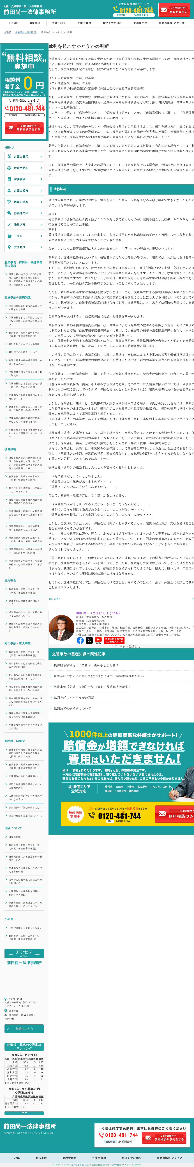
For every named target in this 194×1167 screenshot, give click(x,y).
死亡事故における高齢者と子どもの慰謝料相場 (25, 665)
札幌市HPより (19, 1107)
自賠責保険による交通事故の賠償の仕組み (25, 858)
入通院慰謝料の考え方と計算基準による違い (25, 798)
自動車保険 (15, 837)
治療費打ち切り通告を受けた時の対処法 (25, 374)
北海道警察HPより (22, 1083)
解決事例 (34, 23)
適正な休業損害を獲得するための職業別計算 (25, 786)
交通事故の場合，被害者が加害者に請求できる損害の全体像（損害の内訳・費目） (25, 753)
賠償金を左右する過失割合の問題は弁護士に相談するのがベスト (25, 627)
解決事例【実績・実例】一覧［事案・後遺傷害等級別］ (24, 334)
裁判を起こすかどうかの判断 (24, 344)
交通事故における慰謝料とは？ (25, 776)
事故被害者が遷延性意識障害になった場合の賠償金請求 (25, 715)
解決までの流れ (112, 23)
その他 (8, 918)
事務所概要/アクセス (172, 23)
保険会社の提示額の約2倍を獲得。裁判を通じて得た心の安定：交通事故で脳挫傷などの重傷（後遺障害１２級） (25, 279)
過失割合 (10, 580)
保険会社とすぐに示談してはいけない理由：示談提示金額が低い (25, 321)
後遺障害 (10, 449)
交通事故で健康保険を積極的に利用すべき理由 (25, 893)
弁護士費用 (84, 23)
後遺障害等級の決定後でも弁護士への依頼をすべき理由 (25, 551)
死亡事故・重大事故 (17, 643)
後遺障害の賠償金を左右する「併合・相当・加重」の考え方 (25, 540)
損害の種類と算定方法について (25, 815)
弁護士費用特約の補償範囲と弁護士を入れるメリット (25, 362)
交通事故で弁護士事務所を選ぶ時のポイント (25, 397)
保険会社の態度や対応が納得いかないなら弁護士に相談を (25, 420)
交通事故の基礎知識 (17, 297)
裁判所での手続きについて (23, 352)
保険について (13, 828)
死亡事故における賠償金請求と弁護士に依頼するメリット (25, 677)
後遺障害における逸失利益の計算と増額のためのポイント (25, 501)
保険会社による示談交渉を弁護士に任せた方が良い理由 (25, 385)
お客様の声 (140, 23)
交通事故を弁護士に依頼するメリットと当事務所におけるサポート (25, 433)
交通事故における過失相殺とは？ (24, 602)
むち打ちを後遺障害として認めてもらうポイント (25, 490)
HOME (13, 23)
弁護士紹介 (59, 23)
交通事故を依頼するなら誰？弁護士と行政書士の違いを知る (25, 408)
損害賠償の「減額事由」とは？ (25, 807)
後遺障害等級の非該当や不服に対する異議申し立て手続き (25, 528)
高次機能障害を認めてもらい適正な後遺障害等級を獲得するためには (25, 701)
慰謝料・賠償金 (14, 740)
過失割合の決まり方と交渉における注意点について (25, 614)
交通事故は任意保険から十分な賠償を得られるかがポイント (25, 905)
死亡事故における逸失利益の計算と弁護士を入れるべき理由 (25, 688)
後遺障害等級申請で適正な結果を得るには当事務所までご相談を (25, 564)
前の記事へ (54, 598)
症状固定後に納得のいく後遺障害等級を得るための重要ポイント (25, 514)
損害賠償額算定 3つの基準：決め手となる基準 (25, 308)
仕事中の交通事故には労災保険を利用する (25, 881)
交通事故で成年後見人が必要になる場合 (25, 727)
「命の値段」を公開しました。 (25, 927)
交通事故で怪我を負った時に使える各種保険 (25, 870)
